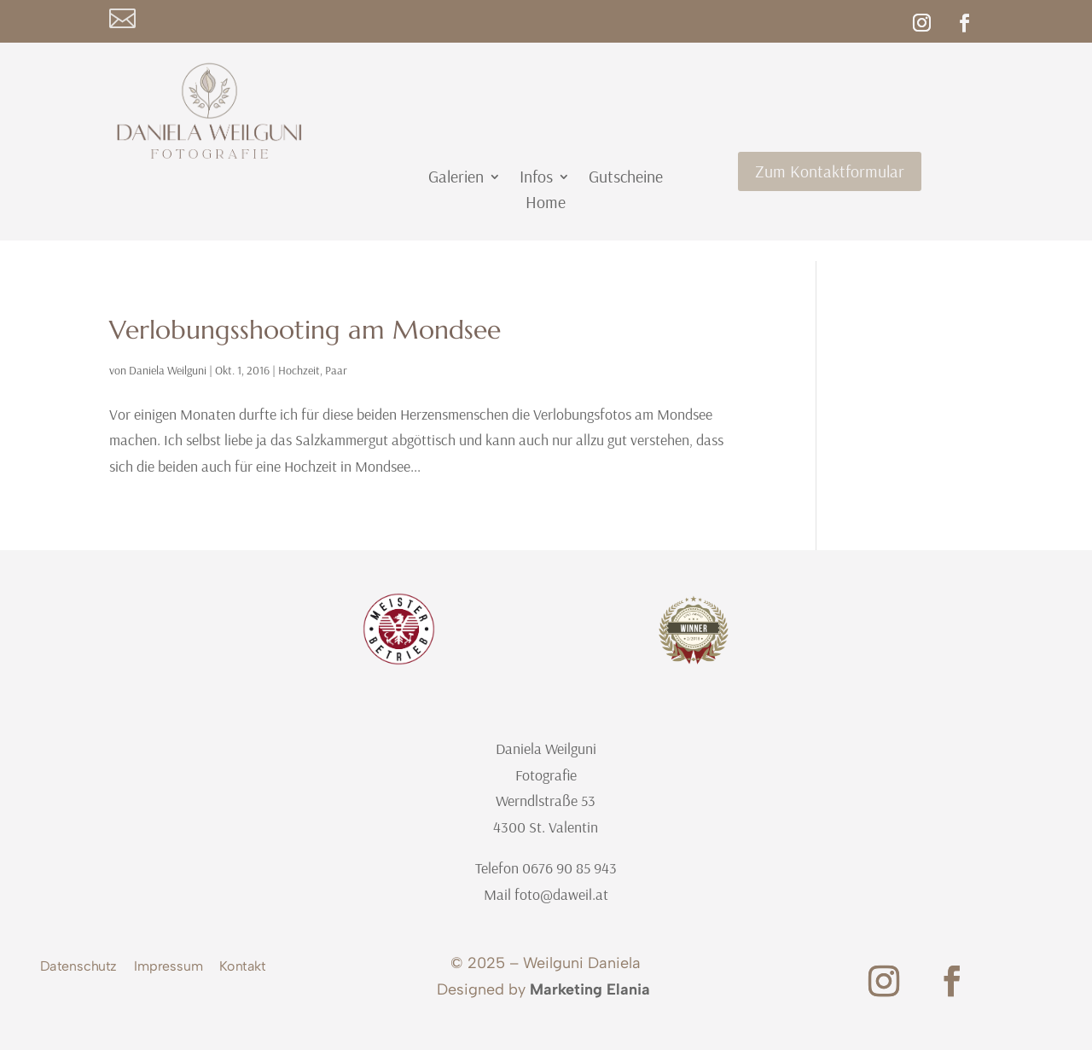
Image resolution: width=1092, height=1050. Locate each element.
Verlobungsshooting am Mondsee (305, 329)
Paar (336, 370)
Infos (536, 179)
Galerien (456, 179)
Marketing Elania (590, 989)
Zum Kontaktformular (829, 171)
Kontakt (242, 969)
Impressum (168, 969)
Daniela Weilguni (167, 370)
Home (546, 204)
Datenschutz (79, 969)
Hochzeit (299, 370)
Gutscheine (626, 179)
